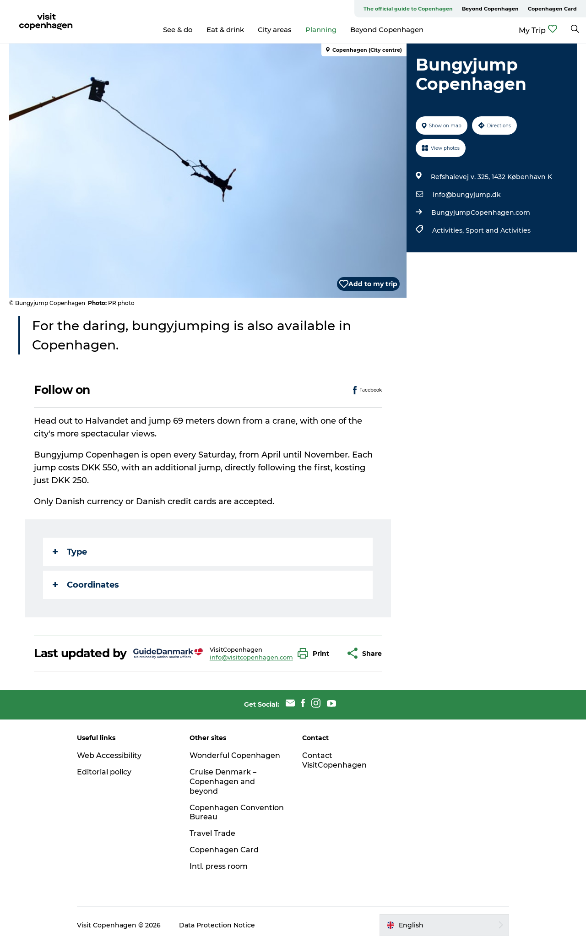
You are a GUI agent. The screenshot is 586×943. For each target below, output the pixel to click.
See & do (178, 29)
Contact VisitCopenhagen (334, 760)
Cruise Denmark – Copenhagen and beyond (223, 782)
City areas (275, 29)
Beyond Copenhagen (490, 8)
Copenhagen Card (552, 8)
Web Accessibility (109, 755)
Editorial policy (104, 772)
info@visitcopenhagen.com (251, 657)
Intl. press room (219, 866)
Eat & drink (225, 29)
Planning (320, 29)
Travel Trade (212, 833)
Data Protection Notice (217, 925)
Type (70, 552)
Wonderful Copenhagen (235, 755)
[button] (316, 653)
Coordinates (86, 585)
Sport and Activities (498, 230)
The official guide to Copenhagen (408, 8)
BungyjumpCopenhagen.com (480, 212)
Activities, (449, 230)
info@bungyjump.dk (467, 195)
